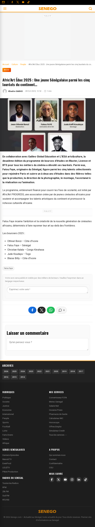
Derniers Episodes (10, 455)
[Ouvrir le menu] (5, 8)
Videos (5, 439)
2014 (22, 377)
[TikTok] (85, 479)
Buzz (6, 70)
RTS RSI (5, 500)
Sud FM (5, 495)
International (8, 414)
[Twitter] (17, 2)
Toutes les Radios (10, 483)
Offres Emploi (55, 426)
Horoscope (54, 422)
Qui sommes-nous (57, 455)
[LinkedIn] (78, 479)
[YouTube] (23, 2)
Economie (6, 410)
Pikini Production (10, 472)
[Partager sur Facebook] (32, 310)
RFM (4, 487)
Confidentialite (55, 463)
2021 (47, 371)
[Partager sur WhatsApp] (51, 310)
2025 (14, 371)
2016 (6, 377)
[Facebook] (12, 2)
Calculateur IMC (56, 418)
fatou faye (8, 268)
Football (6, 426)
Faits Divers (7, 435)
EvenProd (6, 463)
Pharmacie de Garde (58, 414)
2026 (6, 371)
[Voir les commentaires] (61, 310)
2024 (22, 371)
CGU (51, 467)
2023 (31, 371)
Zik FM (5, 491)
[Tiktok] (28, 2)
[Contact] (3, 2)
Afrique (5, 443)
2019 (64, 371)
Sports (5, 422)
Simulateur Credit (57, 431)
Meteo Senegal (56, 402)
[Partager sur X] (42, 310)
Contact (53, 459)
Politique (6, 397)
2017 (81, 371)
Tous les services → (58, 435)
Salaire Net (54, 406)
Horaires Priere (55, 410)
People (5, 418)
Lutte (4, 431)
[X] (58, 479)
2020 (56, 371)
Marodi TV (7, 459)
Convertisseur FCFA (58, 397)
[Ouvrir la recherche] (90, 8)
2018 (72, 371)
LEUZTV (6, 467)
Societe (5, 402)
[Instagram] (72, 479)
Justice (5, 406)
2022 (39, 371)
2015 (14, 377)
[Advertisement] (47, 37)
